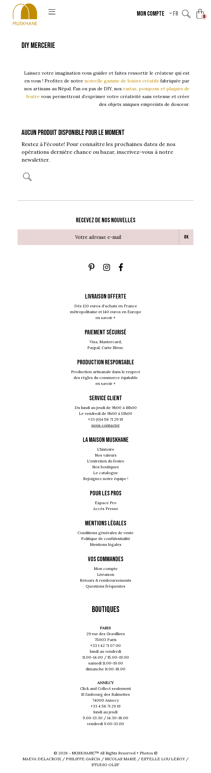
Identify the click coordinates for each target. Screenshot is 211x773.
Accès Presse (105, 508)
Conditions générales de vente (105, 532)
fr (175, 14)
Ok (186, 237)
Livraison (105, 574)
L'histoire (105, 449)
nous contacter (105, 425)
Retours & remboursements (105, 580)
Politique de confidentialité (105, 538)
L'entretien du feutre (105, 461)
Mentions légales (105, 544)
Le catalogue (105, 472)
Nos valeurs (106, 455)
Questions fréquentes (105, 586)
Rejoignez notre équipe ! (105, 478)
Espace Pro (106, 502)
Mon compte (106, 568)
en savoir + (105, 317)
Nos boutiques (105, 466)
